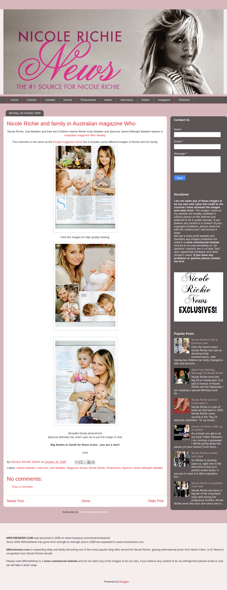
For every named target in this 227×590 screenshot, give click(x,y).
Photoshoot (114, 467)
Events (68, 99)
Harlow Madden (26, 467)
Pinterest (184, 99)
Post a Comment (22, 486)
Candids (50, 99)
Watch (108, 99)
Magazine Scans (77, 467)
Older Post (156, 501)
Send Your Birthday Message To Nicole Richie (207, 371)
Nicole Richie (97, 467)
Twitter (145, 99)
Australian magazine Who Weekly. (85, 135)
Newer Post (15, 501)
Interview (42, 467)
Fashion (31, 99)
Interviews (127, 99)
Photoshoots (88, 99)
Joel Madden (57, 467)
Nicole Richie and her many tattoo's (204, 401)
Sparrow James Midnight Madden (142, 467)
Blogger (124, 581)
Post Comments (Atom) (93, 512)
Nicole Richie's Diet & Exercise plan (204, 341)
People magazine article (67, 141)
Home (14, 99)
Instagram (164, 99)
